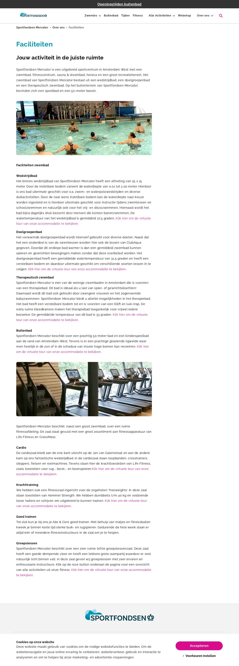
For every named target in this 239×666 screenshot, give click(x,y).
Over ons (203, 15)
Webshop (184, 15)
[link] (119, 618)
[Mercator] (33, 15)
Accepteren (199, 646)
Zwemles (91, 15)
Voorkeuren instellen (199, 656)
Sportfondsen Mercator (32, 27)
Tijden (125, 15)
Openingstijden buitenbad (119, 4)
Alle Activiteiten (160, 15)
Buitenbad (111, 15)
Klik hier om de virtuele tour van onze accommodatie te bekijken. (77, 269)
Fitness (138, 15)
